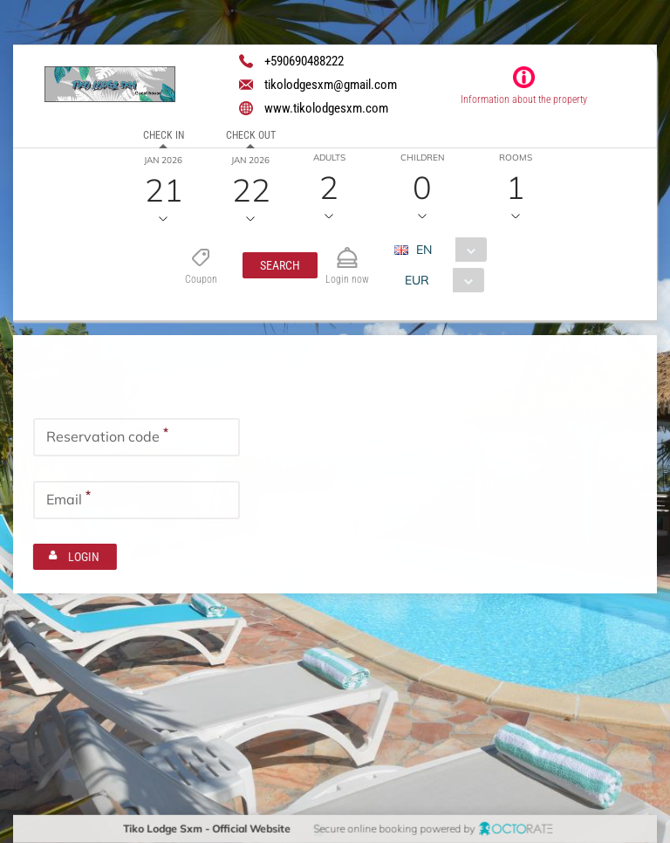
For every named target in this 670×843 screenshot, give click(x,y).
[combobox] (446, 249)
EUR (416, 280)
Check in (163, 135)
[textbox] (136, 436)
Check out (251, 135)
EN (423, 249)
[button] (279, 265)
